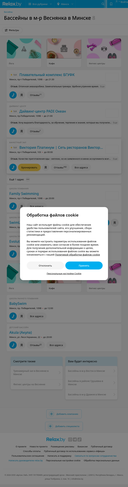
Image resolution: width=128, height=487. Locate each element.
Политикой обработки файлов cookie (77, 254)
